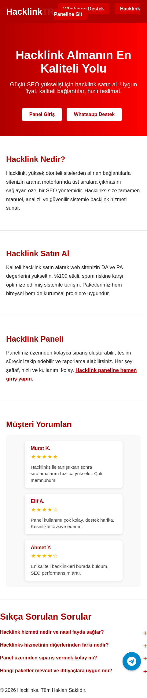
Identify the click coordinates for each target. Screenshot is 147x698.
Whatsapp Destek (94, 114)
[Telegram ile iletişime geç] (132, 661)
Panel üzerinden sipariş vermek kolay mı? (48, 657)
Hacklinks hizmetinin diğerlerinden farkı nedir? (54, 644)
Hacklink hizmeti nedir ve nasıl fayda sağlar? (52, 632)
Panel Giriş (42, 114)
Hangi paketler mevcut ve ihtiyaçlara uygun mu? (56, 670)
